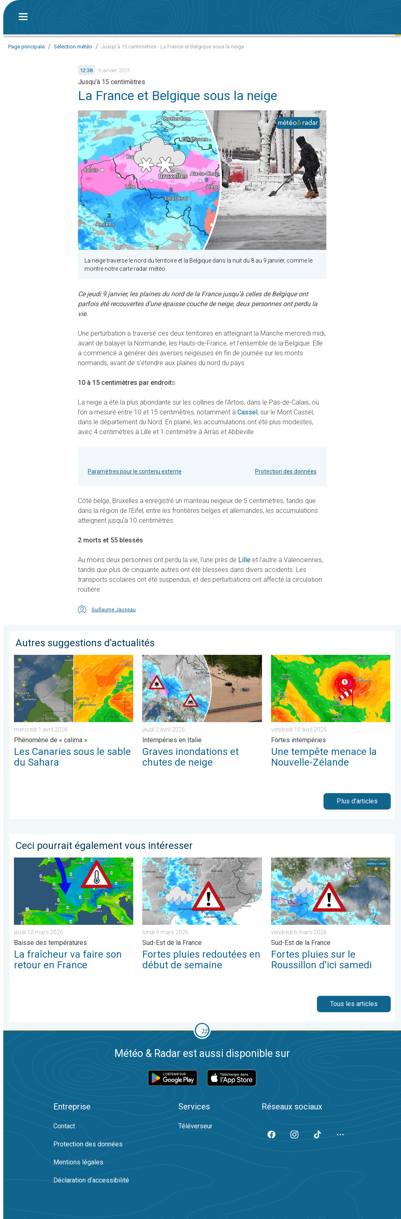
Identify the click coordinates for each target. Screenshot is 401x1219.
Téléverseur (195, 1126)
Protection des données (286, 471)
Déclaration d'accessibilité (91, 1180)
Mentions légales (78, 1162)
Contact (64, 1126)
